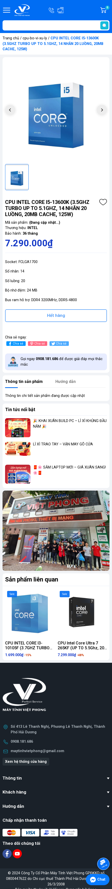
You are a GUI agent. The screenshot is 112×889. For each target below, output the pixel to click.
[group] (56, 110)
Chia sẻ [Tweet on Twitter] (58, 344)
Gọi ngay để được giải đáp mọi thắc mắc (62, 362)
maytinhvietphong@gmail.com (37, 751)
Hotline (52, 10)
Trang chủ (11, 38)
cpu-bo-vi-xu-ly (35, 38)
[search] (104, 25)
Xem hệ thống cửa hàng (26, 761)
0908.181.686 (22, 741)
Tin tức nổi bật (20, 409)
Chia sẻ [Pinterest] (37, 344)
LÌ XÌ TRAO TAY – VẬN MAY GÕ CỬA (63, 444)
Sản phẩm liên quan (31, 579)
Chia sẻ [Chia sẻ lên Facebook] (15, 344)
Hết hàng (56, 315)
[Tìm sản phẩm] (56, 25)
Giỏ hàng (107, 10)
